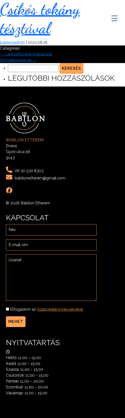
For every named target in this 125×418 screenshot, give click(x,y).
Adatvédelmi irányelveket (60, 309)
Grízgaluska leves (18, 60)
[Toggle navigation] (115, 19)
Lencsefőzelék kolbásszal (26, 54)
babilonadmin (12, 42)
